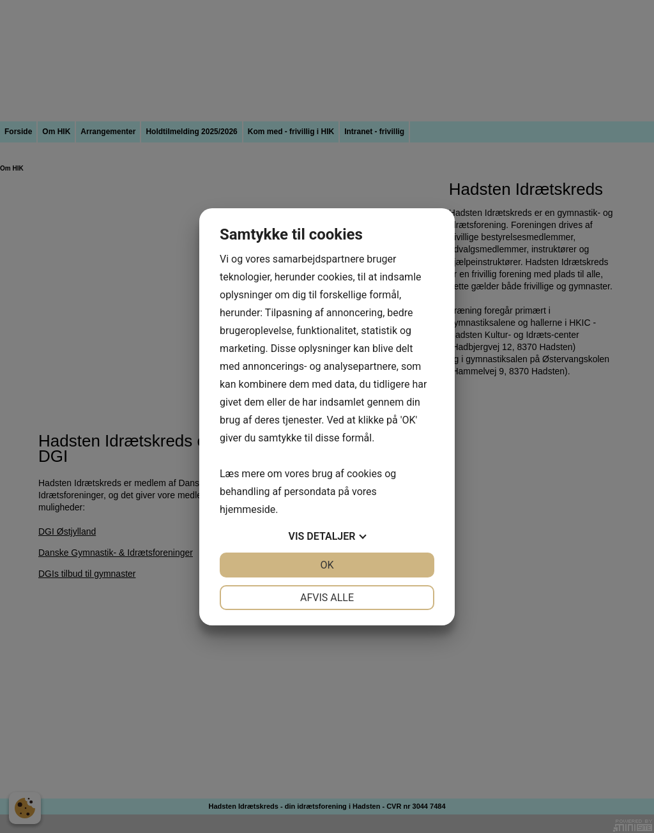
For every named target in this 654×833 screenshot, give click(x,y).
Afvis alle (327, 598)
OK (326, 565)
